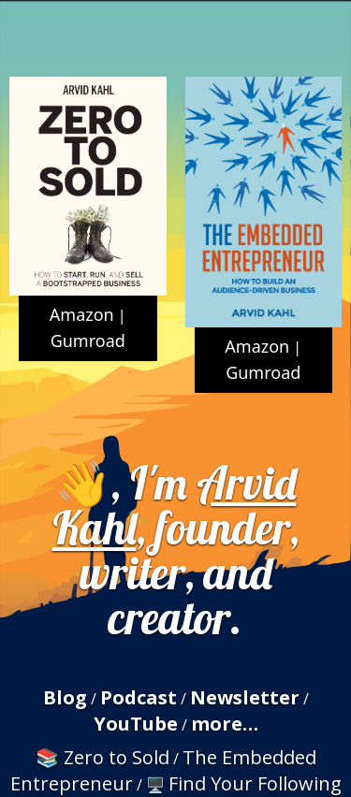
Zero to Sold (116, 757)
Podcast (138, 697)
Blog (65, 697)
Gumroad (88, 340)
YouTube (136, 723)
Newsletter (245, 697)
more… (224, 723)
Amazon (82, 314)
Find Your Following (255, 783)
